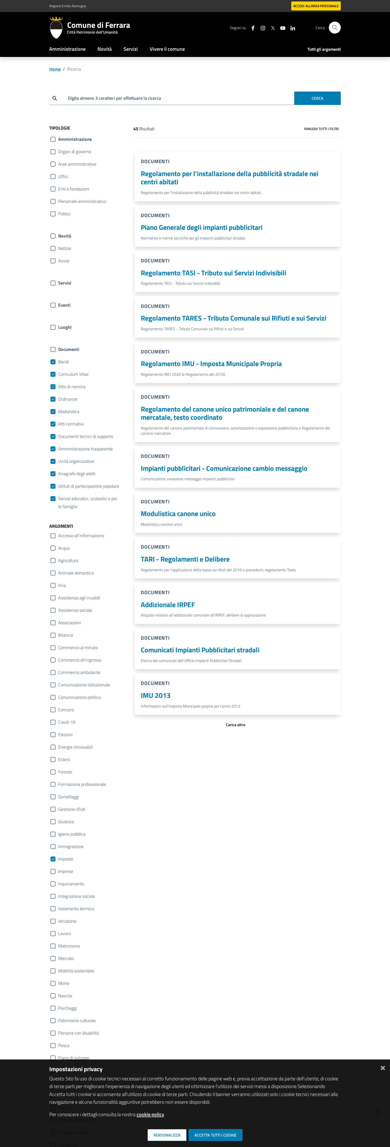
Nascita (65, 995)
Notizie (64, 248)
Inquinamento (71, 883)
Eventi (64, 305)
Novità (105, 49)
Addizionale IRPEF (168, 604)
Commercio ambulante (79, 672)
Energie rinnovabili (75, 747)
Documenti (68, 349)
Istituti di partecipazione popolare (88, 486)
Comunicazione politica (79, 697)
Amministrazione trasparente (85, 448)
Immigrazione (71, 846)
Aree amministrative (77, 164)
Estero (64, 759)
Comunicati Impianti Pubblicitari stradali (200, 649)
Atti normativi (71, 424)
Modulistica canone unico (178, 513)
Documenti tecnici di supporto (85, 436)
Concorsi (66, 709)
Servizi (131, 49)
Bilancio (65, 635)
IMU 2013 (156, 695)
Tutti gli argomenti (324, 49)
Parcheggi (67, 1008)
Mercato (66, 958)
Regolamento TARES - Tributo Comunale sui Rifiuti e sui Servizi (233, 318)
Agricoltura (68, 560)
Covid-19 (66, 722)
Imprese (65, 871)
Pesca (63, 1045)
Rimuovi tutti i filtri (321, 128)
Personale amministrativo (82, 201)
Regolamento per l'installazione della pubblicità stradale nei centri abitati (229, 177)
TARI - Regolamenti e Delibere (185, 559)
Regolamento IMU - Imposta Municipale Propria (211, 363)
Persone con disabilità (78, 1033)
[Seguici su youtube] (281, 27)
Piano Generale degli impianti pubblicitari (201, 227)
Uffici (63, 176)
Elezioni (65, 734)
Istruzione (67, 921)
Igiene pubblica (72, 834)
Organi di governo (74, 151)
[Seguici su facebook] (251, 27)
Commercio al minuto (78, 647)
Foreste (65, 771)
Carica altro (235, 725)
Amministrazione (67, 49)
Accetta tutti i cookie (216, 1135)
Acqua (64, 548)
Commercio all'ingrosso (79, 660)
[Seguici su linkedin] (291, 27)
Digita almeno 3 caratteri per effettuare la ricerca (114, 98)
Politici (64, 213)
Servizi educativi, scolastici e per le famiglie (87, 499)
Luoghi (65, 327)
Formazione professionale (82, 784)
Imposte (65, 859)
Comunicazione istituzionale (84, 684)
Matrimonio (69, 946)
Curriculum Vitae (73, 374)
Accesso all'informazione (81, 535)
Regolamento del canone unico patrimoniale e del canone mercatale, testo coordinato (225, 413)
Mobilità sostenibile (76, 970)
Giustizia (66, 821)
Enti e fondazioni (73, 189)
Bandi (63, 361)
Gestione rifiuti (71, 809)
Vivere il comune (167, 49)
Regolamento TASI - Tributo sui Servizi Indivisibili (213, 272)
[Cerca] (335, 28)
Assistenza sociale (75, 610)
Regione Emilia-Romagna (67, 5)
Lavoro (64, 933)
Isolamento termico (76, 908)
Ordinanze (67, 399)
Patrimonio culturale (77, 1020)
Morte (63, 983)
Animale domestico (76, 573)
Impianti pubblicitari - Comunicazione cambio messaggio (224, 468)
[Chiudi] (383, 1067)
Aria (62, 585)
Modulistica (68, 411)
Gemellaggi (68, 796)
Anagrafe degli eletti (77, 473)
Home (55, 69)
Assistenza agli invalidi (79, 597)
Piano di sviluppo (73, 1057)
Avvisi (63, 260)
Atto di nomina (72, 386)
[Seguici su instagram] (261, 27)
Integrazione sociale (76, 896)
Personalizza (167, 1135)
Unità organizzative (76, 461)
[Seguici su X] (271, 27)
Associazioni (69, 622)
